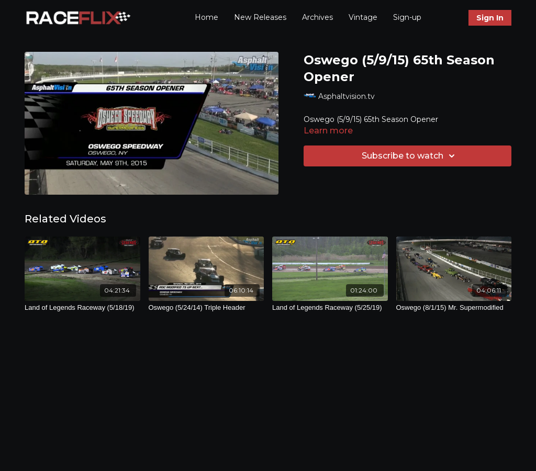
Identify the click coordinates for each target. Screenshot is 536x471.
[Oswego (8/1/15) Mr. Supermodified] (454, 307)
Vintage (363, 17)
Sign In (490, 18)
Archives (317, 17)
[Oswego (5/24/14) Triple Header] (206, 307)
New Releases (260, 17)
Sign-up (407, 17)
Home (206, 17)
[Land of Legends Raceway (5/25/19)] (330, 307)
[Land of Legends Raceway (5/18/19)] (82, 307)
